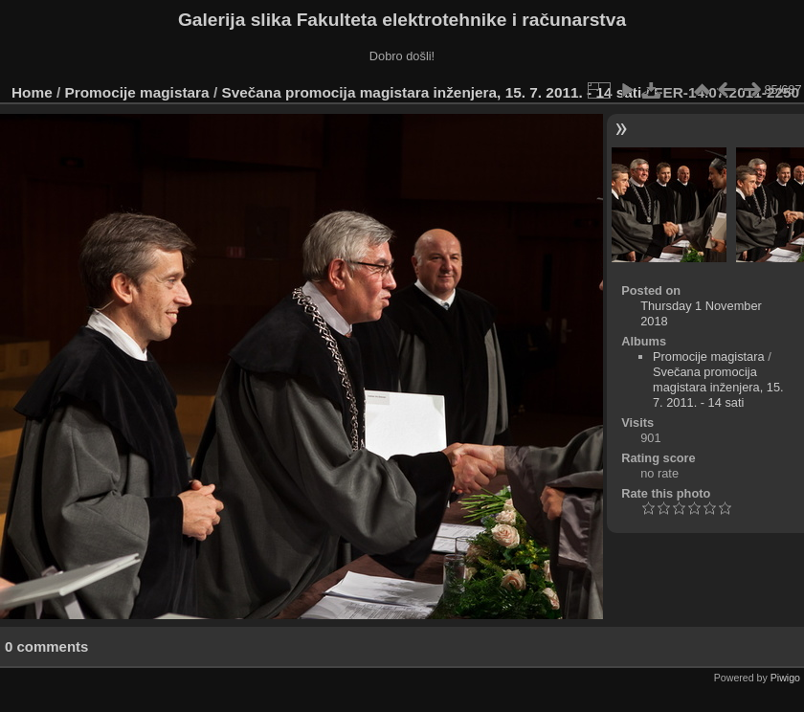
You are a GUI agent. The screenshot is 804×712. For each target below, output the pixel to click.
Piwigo (785, 677)
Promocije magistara (137, 92)
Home (32, 92)
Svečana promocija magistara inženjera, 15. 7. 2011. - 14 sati (431, 92)
